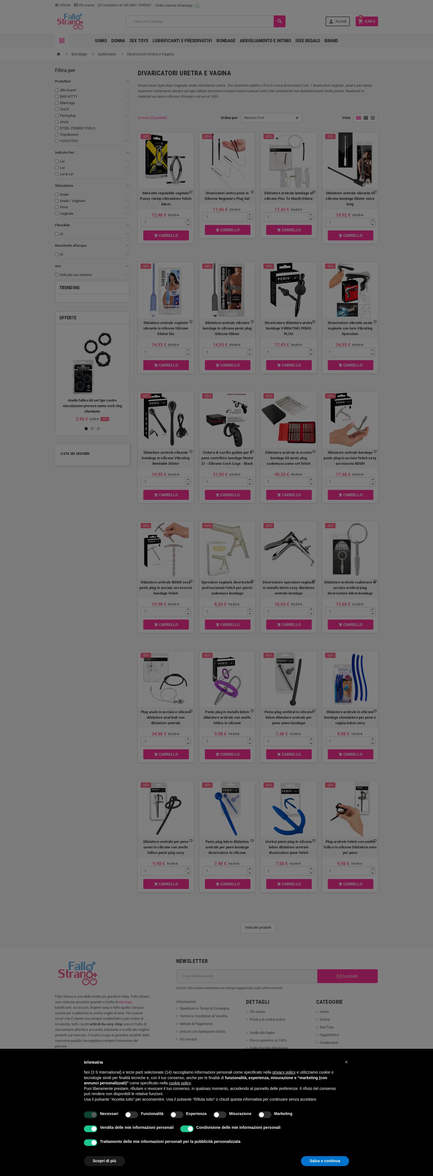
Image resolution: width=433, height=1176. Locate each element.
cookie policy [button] (180, 1083)
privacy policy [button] (283, 1072)
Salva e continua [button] (325, 1161)
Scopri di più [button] (104, 1161)
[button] (346, 1062)
